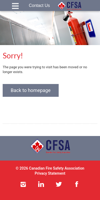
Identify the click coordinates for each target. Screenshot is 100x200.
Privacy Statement (50, 173)
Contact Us (39, 5)
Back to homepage (31, 90)
